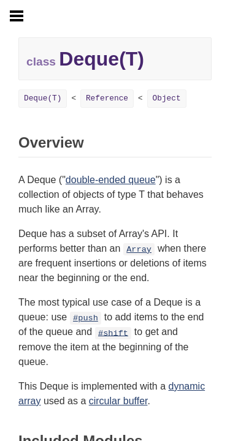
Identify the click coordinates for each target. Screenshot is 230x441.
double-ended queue (111, 180)
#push (85, 318)
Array (138, 249)
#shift (113, 332)
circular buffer (118, 401)
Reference (107, 98)
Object (167, 98)
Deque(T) (42, 98)
